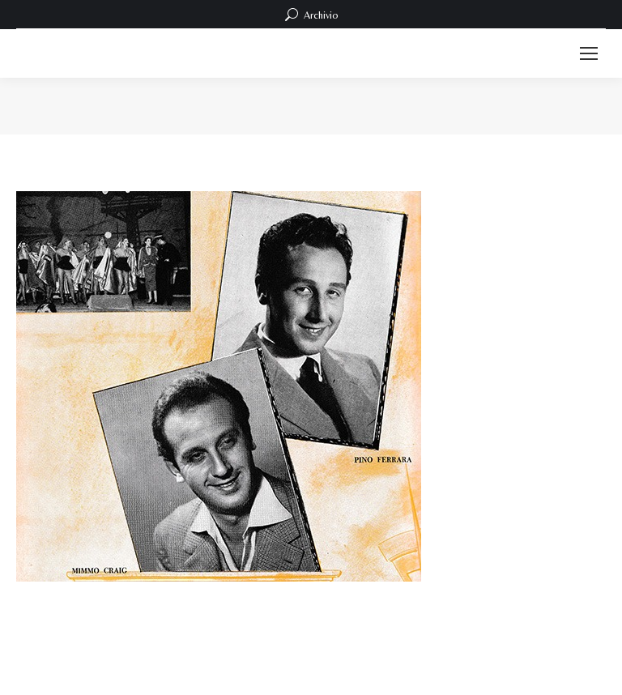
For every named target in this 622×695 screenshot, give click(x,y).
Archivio (311, 14)
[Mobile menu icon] (588, 53)
